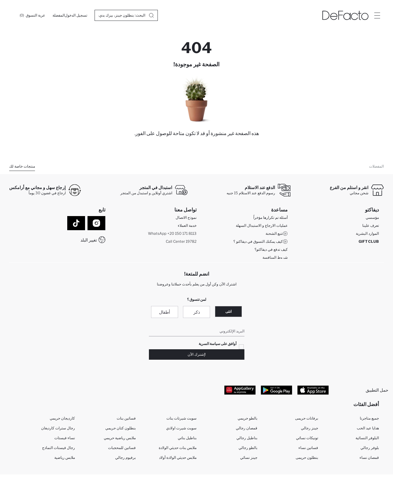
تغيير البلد (88, 239)
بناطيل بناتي (187, 440)
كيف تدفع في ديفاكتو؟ (271, 250)
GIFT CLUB (369, 242)
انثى (228, 312)
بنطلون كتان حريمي (120, 430)
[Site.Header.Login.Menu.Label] (377, 15)
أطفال (164, 313)
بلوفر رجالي (369, 449)
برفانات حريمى (306, 420)
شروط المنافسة (275, 258)
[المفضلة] (59, 15)
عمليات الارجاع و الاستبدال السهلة (262, 226)
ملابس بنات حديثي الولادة (177, 449)
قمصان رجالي (246, 430)
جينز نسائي (248, 459)
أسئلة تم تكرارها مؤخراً (270, 218)
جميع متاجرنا (369, 420)
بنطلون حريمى (307, 459)
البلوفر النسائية (367, 440)
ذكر (196, 313)
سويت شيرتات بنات (181, 420)
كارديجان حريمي (62, 420)
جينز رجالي (309, 430)
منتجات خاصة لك (22, 166)
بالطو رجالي (248, 449)
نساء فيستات (64, 440)
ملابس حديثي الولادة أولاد (177, 459)
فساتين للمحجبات (122, 449)
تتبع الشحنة (277, 234)
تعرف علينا (370, 226)
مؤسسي (372, 218)
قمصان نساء (369, 459)
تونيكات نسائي (307, 440)
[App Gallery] (240, 391)
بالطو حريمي (247, 420)
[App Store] (313, 391)
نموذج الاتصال (186, 218)
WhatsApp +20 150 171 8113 (172, 234)
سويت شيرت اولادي (181, 430)
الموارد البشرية (367, 234)
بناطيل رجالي (246, 440)
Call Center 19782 (181, 242)
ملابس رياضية (64, 459)
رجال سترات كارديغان (58, 430)
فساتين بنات (126, 420)
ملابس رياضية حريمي (120, 440)
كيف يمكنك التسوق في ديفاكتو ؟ (260, 242)
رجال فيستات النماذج (58, 449)
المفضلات (376, 166)
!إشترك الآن (197, 355)
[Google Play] (276, 391)
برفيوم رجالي (125, 459)
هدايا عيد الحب (368, 430)
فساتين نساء (308, 449)
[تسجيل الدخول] (76, 15)
